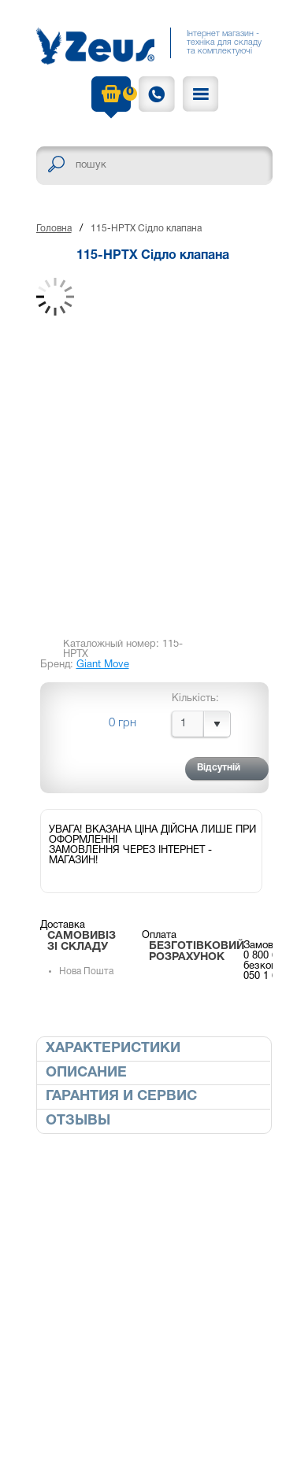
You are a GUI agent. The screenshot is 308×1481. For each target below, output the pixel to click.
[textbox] (154, 165)
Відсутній (218, 767)
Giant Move (102, 665)
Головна (54, 228)
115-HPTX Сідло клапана (146, 228)
